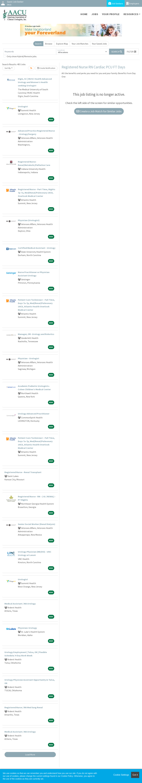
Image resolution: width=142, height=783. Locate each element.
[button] (131, 52)
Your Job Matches (80, 43)
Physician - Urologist (28, 358)
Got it (135, 775)
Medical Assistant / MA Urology (20, 603)
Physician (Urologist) (29, 220)
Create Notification (46, 68)
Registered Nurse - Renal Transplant (22, 472)
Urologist (23, 106)
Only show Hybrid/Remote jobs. (22, 56)
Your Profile (111, 14)
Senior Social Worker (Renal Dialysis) (36, 524)
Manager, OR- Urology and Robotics (36, 334)
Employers (132, 3)
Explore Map (62, 43)
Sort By (8, 68)
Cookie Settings (121, 775)
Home (84, 14)
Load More (30, 754)
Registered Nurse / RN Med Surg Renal (23, 707)
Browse (48, 43)
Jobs (95, 14)
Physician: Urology (27, 627)
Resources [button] (131, 14)
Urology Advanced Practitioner (33, 413)
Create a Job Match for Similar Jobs (98, 111)
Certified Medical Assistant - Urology (36, 247)
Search (38, 43)
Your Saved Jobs (99, 43)
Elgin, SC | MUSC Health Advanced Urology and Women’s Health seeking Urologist (35, 82)
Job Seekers (115, 3)
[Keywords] (29, 52)
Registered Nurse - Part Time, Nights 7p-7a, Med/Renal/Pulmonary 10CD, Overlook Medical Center (36, 192)
